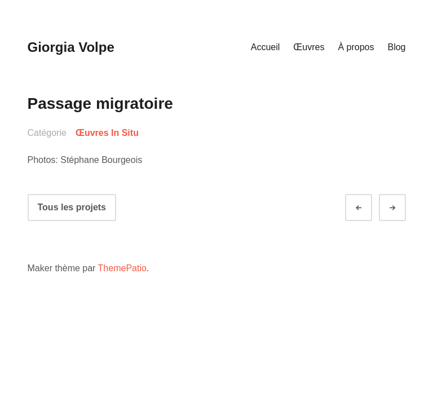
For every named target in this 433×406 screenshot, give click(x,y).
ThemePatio (122, 268)
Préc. (368, 208)
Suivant (402, 208)
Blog (396, 47)
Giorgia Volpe (71, 47)
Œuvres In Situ (107, 133)
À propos (356, 47)
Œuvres (308, 47)
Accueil (265, 47)
